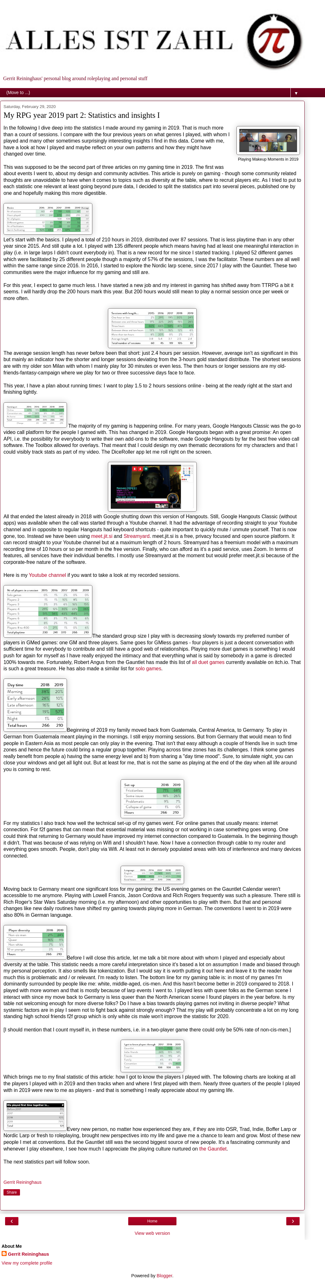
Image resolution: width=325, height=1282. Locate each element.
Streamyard (136, 536)
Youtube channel (47, 575)
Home (152, 1221)
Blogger (164, 1275)
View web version (152, 1233)
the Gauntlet (213, 1148)
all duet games (208, 662)
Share (12, 1192)
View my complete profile (27, 1263)
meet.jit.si (101, 536)
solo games (148, 668)
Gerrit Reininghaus (28, 1254)
